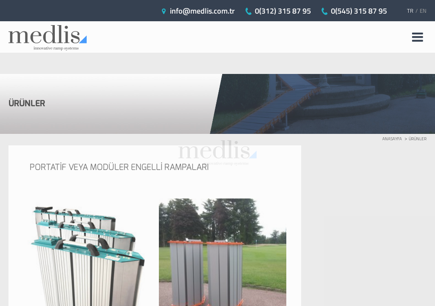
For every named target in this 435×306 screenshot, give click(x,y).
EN (423, 11)
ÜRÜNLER (418, 139)
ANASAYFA (392, 139)
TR (410, 11)
